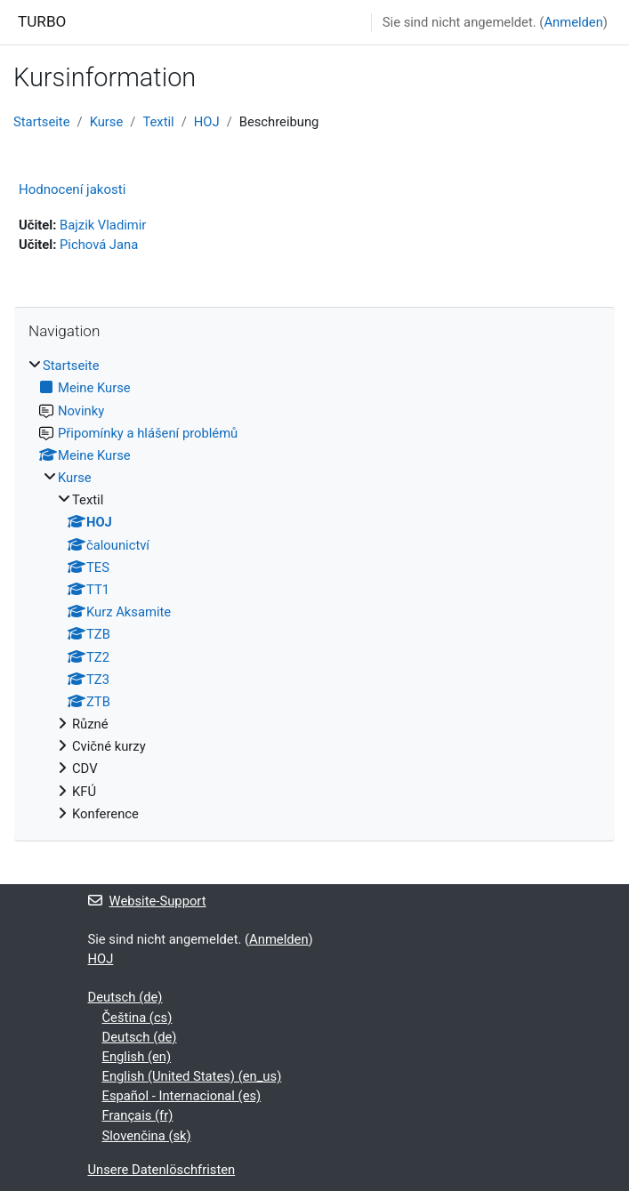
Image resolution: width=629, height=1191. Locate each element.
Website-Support (147, 901)
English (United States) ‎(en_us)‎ (192, 1076)
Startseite (41, 122)
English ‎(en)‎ (137, 1057)
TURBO (42, 21)
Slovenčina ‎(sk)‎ (146, 1136)
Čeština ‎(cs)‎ (137, 1018)
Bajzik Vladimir (103, 225)
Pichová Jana (99, 245)
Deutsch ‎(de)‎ (125, 997)
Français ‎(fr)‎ (137, 1115)
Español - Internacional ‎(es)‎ (182, 1096)
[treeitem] (314, 590)
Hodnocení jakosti (72, 189)
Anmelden (573, 22)
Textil (157, 122)
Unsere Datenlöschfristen (162, 1170)
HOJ (207, 122)
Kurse (107, 122)
